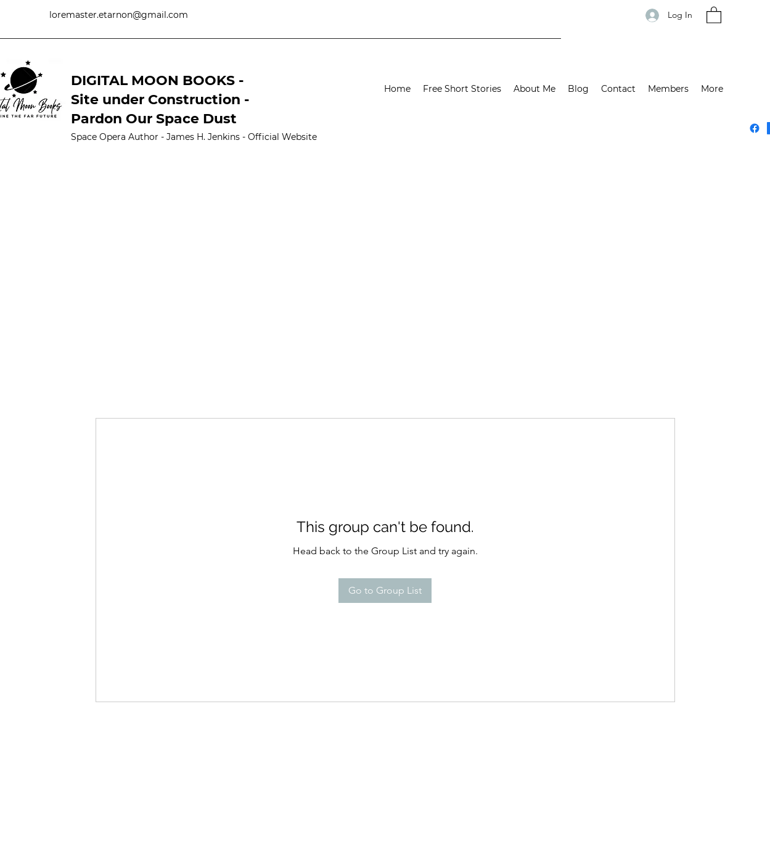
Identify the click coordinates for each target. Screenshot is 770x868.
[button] (714, 14)
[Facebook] (754, 128)
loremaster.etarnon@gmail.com (118, 14)
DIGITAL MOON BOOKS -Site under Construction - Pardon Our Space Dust (160, 99)
